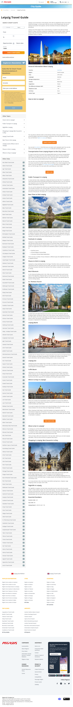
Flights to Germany (51, 584)
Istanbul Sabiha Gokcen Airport (32, 612)
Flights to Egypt (50, 589)
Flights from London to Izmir (9, 584)
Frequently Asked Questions (39, 649)
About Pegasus (25, 648)
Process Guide (38, 682)
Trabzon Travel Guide (7, 616)
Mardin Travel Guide (7, 614)
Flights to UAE (50, 593)
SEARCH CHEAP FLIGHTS (13, 52)
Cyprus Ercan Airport (29, 618)
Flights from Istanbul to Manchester (11, 589)
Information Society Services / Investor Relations (26, 655)
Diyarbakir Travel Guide (8, 621)
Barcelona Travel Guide (7, 625)
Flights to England (51, 598)
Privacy (36, 674)
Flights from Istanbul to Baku (9, 600)
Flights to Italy (50, 586)
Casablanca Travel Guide (8, 630)
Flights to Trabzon (28, 589)
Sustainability (25, 646)
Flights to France (51, 600)
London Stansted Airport (30, 623)
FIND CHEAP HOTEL (49, 421)
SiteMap (37, 684)
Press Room (24, 651)
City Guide (13, 10)
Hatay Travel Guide (6, 618)
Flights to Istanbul (28, 582)
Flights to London (28, 591)
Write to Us (37, 646)
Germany (59, 70)
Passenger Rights (39, 679)
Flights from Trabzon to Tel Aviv (9, 591)
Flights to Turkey (51, 582)
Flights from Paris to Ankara (9, 595)
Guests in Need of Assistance (39, 656)
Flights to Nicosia (28, 600)
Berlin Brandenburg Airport (31, 621)
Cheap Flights (6, 10)
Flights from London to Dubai (9, 602)
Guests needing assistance (8, 57)
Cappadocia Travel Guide (8, 612)
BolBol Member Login (53, 2)
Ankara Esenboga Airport (30, 614)
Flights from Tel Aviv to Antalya (9, 598)
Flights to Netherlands (52, 591)
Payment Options (39, 659)
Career (23, 673)
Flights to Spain (50, 602)
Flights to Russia (51, 595)
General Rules (38, 672)
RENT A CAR (50, 172)
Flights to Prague (28, 598)
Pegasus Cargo (25, 659)
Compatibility (38, 677)
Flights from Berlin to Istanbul (9, 593)
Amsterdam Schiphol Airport (31, 627)
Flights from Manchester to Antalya (10, 586)
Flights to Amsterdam (29, 593)
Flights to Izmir (28, 586)
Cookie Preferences (39, 669)
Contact (36, 652)
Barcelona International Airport (32, 625)
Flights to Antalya (28, 595)
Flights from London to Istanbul (9, 582)
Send (13, 108)
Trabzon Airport (28, 616)
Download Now (55, 654)
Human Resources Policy (26, 670)
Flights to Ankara (28, 584)
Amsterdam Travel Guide (8, 627)
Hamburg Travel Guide (7, 623)
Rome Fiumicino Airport (30, 630)
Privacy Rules (10, 102)
